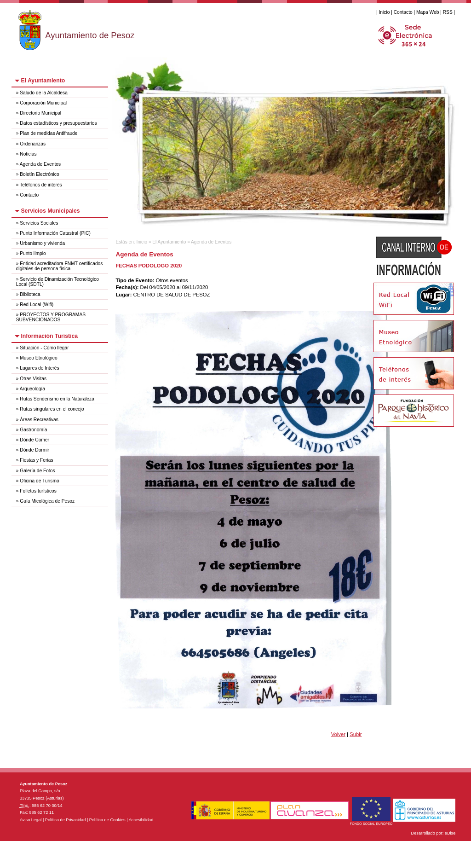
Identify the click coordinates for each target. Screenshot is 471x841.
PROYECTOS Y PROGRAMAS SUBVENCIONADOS (51, 317)
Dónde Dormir (34, 449)
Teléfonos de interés (41, 184)
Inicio (384, 12)
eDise (450, 833)
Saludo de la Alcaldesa (44, 92)
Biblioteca (30, 294)
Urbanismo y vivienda (42, 243)
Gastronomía (33, 429)
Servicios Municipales (50, 211)
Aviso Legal (30, 820)
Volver (338, 734)
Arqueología (32, 388)
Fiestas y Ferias (36, 460)
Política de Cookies (107, 820)
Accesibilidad (141, 820)
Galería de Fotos (37, 470)
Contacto (403, 12)
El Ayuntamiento (43, 80)
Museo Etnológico (38, 357)
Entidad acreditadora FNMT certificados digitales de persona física (59, 266)
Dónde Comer (34, 439)
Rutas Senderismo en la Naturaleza (57, 398)
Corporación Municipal (43, 102)
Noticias (28, 154)
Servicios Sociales (39, 223)
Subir (356, 734)
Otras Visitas (33, 378)
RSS (448, 12)
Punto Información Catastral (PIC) (55, 233)
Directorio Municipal (40, 113)
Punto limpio (33, 253)
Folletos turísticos (38, 490)
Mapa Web (427, 12)
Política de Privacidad (65, 820)
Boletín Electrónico (39, 174)
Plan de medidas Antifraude (48, 133)
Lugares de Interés (39, 368)
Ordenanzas (33, 143)
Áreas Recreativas (39, 419)
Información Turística (49, 336)
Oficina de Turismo (39, 480)
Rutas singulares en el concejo (52, 409)
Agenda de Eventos (40, 164)
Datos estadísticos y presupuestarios (58, 123)
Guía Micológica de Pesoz (47, 501)
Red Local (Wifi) (36, 304)
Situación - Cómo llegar (44, 347)
